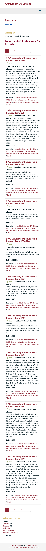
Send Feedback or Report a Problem (26, 548)
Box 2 (9, 104)
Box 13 (9, 451)
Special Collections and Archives (26, 98)
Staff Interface (16, 545)
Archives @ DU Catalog (18, 3)
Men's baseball (8, 530)
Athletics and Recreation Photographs (26, 102)
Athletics (6, 524)
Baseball (6, 526)
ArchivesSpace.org (32, 545)
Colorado (6, 528)
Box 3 (9, 195)
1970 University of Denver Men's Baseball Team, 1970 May (21, 240)
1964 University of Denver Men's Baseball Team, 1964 (21, 59)
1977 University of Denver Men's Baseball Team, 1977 (21, 277)
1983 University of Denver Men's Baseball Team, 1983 (21, 317)
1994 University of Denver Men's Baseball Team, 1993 (21, 458)
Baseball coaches (9, 533)
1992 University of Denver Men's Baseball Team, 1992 (21, 353)
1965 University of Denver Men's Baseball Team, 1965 (21, 163)
